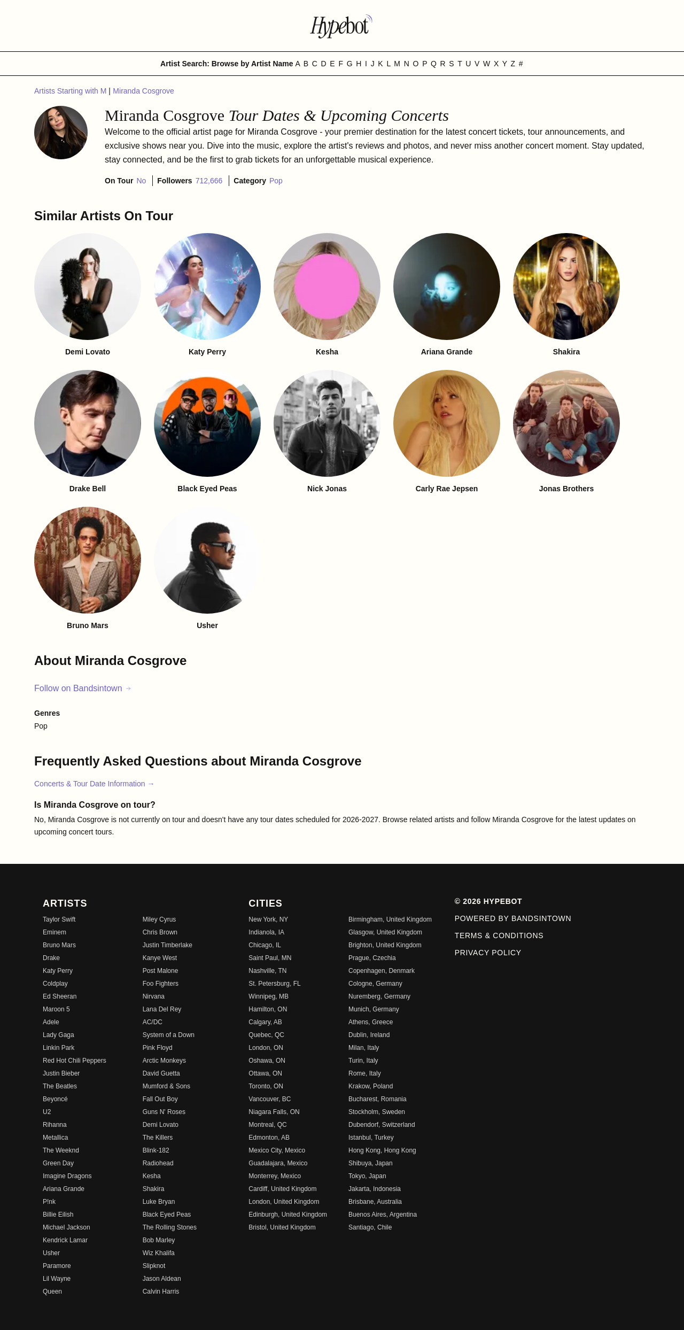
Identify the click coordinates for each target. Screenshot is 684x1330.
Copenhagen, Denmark (381, 971)
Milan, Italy (363, 1047)
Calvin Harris (161, 1291)
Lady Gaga (58, 1035)
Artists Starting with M (71, 91)
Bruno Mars (59, 945)
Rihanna (55, 1124)
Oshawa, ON (266, 1060)
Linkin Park (58, 1047)
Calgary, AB (265, 1022)
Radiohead (158, 1163)
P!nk (49, 1201)
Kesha (152, 1176)
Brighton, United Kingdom (385, 945)
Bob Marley (159, 1240)
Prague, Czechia (372, 958)
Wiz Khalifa (159, 1253)
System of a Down (169, 1035)
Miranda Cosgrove (143, 91)
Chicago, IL (264, 945)
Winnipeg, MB (268, 996)
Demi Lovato (160, 1124)
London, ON (265, 1047)
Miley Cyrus (159, 919)
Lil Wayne (57, 1278)
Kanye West (160, 958)
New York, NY (268, 919)
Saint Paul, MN (269, 958)
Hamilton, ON (267, 1009)
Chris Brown (160, 932)
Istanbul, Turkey (371, 1137)
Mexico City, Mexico (276, 1150)
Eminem (54, 932)
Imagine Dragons (67, 1176)
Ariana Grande (63, 1189)
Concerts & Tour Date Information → (94, 783)
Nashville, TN (267, 971)
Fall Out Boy (160, 1099)
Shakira (154, 1189)
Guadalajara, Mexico (277, 1163)
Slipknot (154, 1266)
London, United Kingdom (283, 1201)
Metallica (55, 1137)
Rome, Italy (364, 1073)
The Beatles (60, 1086)
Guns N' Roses (164, 1112)
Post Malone (160, 971)
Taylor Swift (59, 919)
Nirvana (154, 996)
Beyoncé (55, 1099)
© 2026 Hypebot (489, 901)
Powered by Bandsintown (513, 918)
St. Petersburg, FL (274, 983)
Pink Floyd (158, 1047)
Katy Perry (58, 971)
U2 (47, 1112)
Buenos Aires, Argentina (382, 1214)
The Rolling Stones (170, 1227)
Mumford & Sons (166, 1086)
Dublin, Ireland (369, 1035)
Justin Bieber (61, 1073)
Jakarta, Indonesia (374, 1189)
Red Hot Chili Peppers (74, 1060)
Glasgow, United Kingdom (385, 932)
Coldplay (55, 983)
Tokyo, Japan (367, 1176)
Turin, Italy (363, 1060)
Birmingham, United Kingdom (390, 919)
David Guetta (161, 1073)
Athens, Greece (370, 1022)
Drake (51, 958)
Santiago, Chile (370, 1227)
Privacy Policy (488, 952)
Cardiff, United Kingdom (282, 1189)
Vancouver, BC (269, 1099)
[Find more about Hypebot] (342, 25)
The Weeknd (61, 1150)
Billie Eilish (58, 1214)
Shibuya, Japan (370, 1163)
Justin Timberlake (167, 945)
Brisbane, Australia (375, 1201)
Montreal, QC (267, 1124)
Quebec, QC (266, 1035)
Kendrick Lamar (65, 1240)
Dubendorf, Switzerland (381, 1124)
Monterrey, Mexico (274, 1176)
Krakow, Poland (370, 1086)
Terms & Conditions (499, 935)
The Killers (158, 1137)
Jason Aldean (162, 1278)
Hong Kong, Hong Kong (382, 1150)
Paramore (57, 1266)
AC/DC (152, 1022)
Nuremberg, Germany (379, 996)
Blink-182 (156, 1150)
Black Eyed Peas (167, 1214)
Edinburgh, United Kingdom (287, 1214)
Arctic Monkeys (164, 1060)
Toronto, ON (265, 1086)
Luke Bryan (159, 1201)
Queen (52, 1291)
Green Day (58, 1163)
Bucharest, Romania (377, 1099)
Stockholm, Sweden (376, 1112)
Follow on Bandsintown (83, 688)
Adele (51, 1022)
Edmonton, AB (269, 1137)
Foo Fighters (160, 983)
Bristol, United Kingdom (281, 1227)
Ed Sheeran (59, 996)
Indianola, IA (266, 932)
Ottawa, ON (265, 1073)
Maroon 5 (56, 1009)
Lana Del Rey (162, 1009)
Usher (51, 1253)
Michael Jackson (66, 1227)
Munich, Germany (373, 1009)
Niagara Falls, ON (273, 1112)
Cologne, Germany (375, 983)
